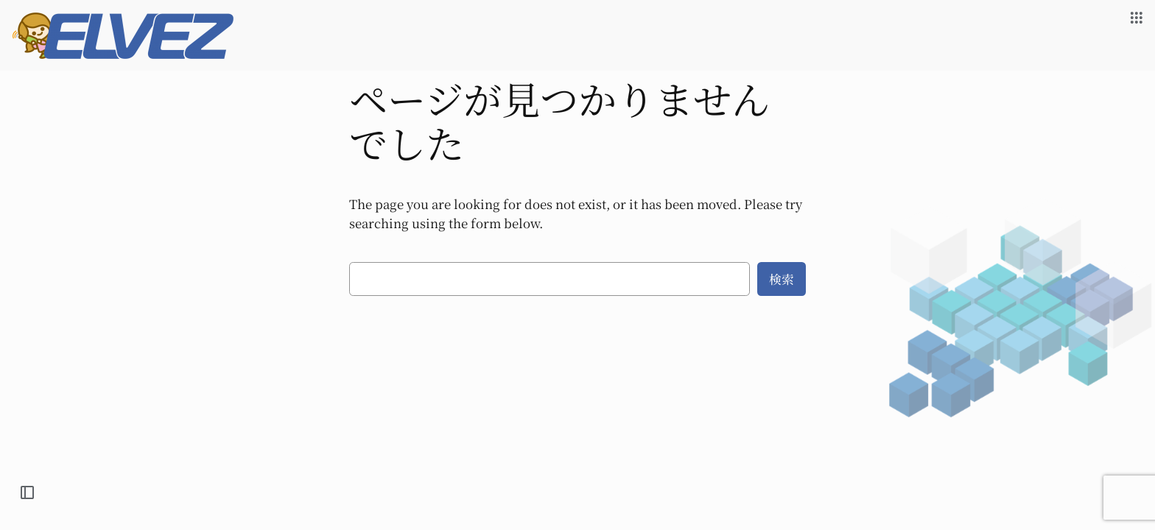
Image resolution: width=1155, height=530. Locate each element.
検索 (781, 279)
